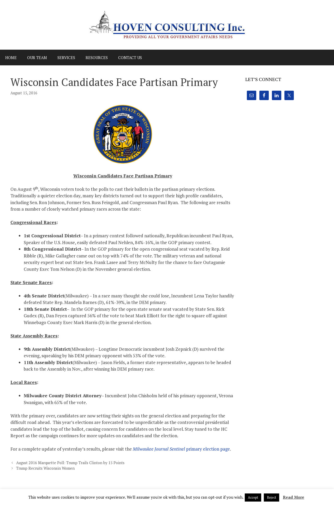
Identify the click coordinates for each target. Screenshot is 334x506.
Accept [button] (253, 497)
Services (66, 57)
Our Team (37, 57)
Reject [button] (271, 497)
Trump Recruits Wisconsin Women (45, 468)
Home (11, 57)
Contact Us (130, 57)
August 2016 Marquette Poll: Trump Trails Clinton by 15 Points (70, 462)
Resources (97, 57)
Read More (293, 497)
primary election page (181, 449)
